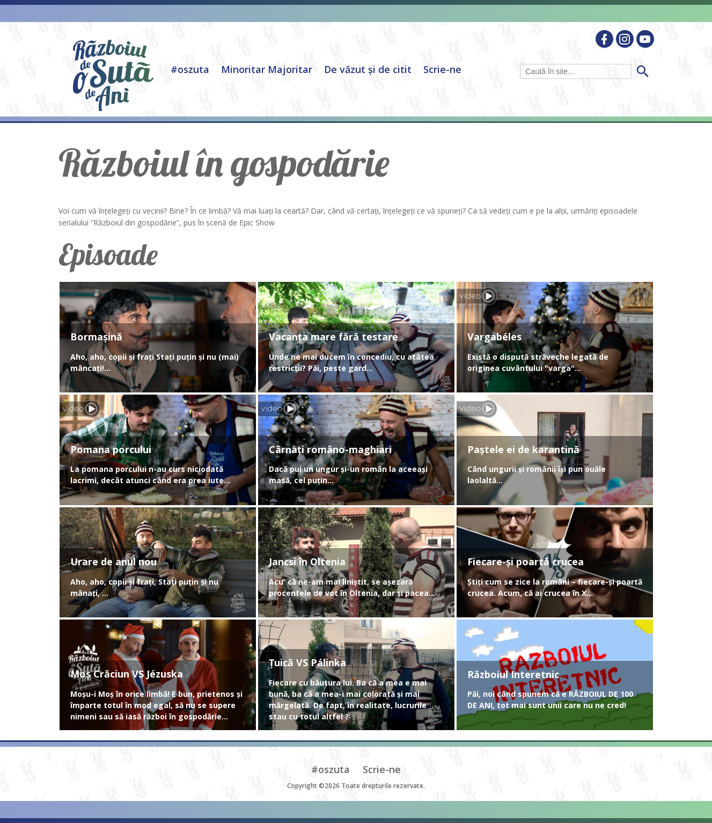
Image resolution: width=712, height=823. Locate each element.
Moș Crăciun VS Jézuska (126, 674)
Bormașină (96, 337)
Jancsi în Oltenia (307, 562)
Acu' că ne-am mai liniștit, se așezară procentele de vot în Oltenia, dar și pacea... (352, 587)
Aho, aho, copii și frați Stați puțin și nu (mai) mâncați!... (154, 362)
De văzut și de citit (368, 69)
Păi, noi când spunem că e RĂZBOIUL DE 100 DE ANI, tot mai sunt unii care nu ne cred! (550, 699)
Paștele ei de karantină (523, 450)
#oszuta (190, 69)
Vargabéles (494, 337)
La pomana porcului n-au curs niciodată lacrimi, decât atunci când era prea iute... (150, 474)
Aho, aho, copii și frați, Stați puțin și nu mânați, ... (144, 587)
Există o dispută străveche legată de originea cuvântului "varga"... (537, 362)
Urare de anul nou (113, 562)
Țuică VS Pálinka (307, 663)
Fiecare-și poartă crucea (525, 562)
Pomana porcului (110, 450)
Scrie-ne (442, 69)
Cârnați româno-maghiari (330, 450)
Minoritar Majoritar (266, 69)
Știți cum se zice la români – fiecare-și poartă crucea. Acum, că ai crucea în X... (554, 587)
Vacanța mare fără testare (333, 337)
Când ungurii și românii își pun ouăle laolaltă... (536, 474)
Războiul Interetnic (513, 675)
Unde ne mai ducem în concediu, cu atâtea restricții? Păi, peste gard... (351, 362)
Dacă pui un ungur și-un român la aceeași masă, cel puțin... (348, 474)
